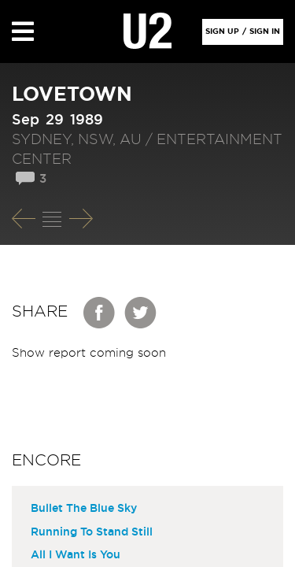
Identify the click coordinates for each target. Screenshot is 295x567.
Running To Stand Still (92, 532)
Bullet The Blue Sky (84, 508)
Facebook (99, 312)
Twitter (140, 312)
